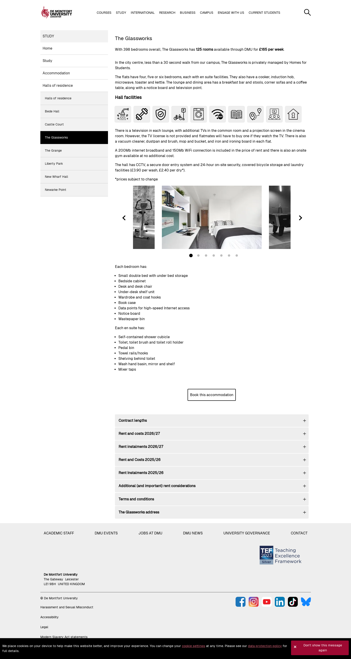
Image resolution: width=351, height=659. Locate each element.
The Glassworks (56, 137)
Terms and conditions (136, 499)
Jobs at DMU (150, 533)
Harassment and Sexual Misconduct (66, 607)
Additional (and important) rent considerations (157, 486)
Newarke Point (55, 190)
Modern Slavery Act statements (63, 637)
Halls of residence (58, 85)
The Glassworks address (139, 512)
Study (48, 36)
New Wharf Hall (56, 176)
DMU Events (106, 533)
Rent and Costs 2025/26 (140, 460)
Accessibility (49, 617)
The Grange (53, 150)
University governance (246, 533)
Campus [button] (206, 12)
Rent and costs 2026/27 (139, 433)
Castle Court (54, 124)
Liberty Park (54, 163)
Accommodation (56, 73)
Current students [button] (264, 12)
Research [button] (167, 12)
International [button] (143, 12)
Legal (44, 627)
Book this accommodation (211, 395)
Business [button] (187, 12)
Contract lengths (133, 420)
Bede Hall (52, 111)
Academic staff (59, 533)
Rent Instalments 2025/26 (141, 473)
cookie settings (193, 646)
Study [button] (121, 12)
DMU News (193, 533)
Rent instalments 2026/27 (141, 447)
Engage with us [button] (231, 12)
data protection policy (265, 646)
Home (47, 48)
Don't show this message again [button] (322, 647)
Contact (299, 533)
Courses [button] (104, 12)
